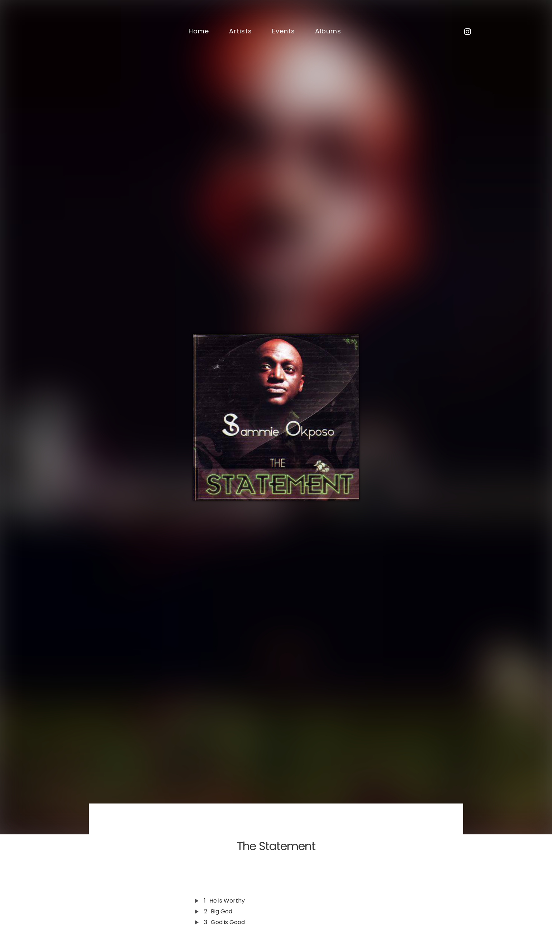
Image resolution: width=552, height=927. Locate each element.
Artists (240, 31)
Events (283, 31)
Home (199, 31)
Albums (328, 31)
